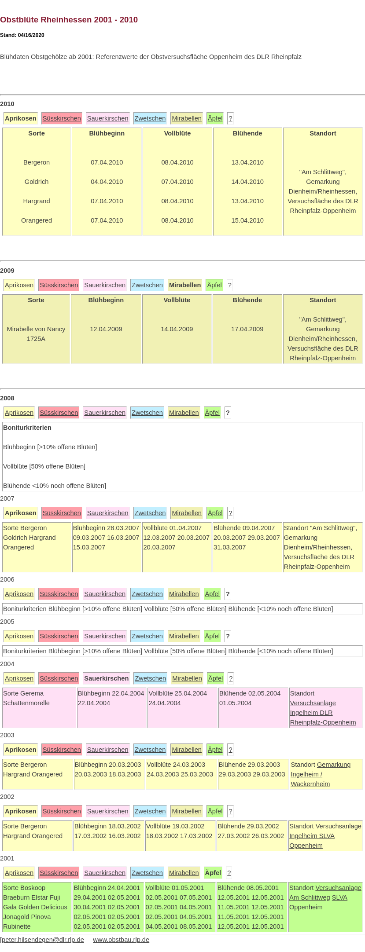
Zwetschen (150, 118)
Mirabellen (187, 118)
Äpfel (215, 118)
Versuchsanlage (313, 703)
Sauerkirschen (108, 118)
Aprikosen (19, 285)
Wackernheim (310, 783)
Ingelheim (305, 712)
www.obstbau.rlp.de (121, 939)
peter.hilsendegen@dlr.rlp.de (43, 939)
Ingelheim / (306, 774)
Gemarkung (334, 764)
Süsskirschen (62, 118)
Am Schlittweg (309, 897)
